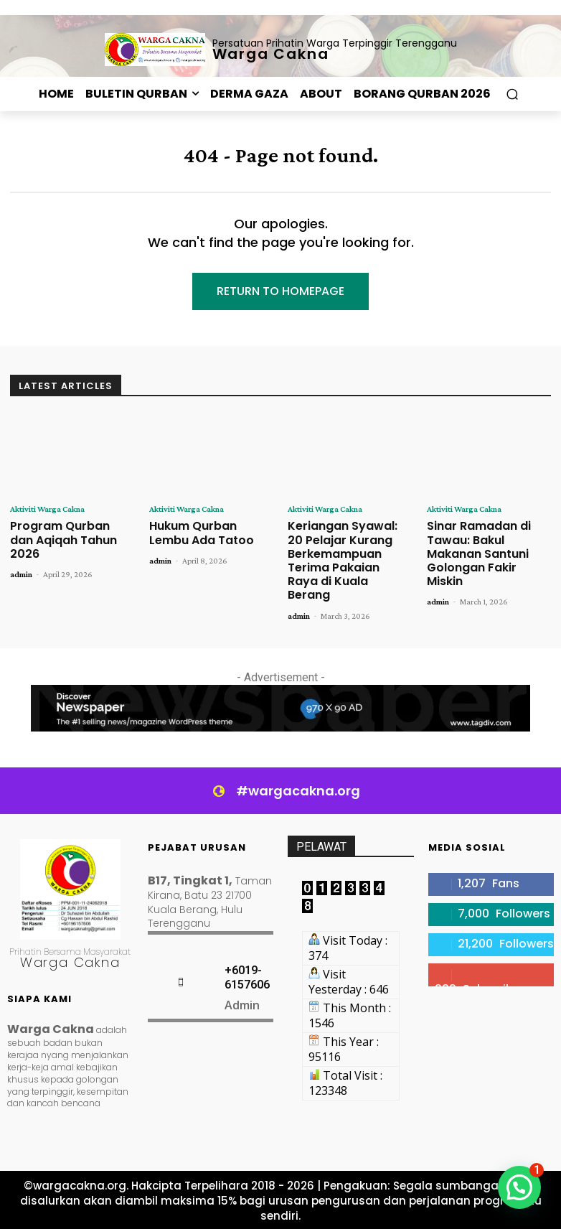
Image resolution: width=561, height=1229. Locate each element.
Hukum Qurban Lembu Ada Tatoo (201, 533)
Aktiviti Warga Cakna (47, 509)
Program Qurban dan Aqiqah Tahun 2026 (63, 539)
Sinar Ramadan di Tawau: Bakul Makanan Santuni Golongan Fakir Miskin (479, 553)
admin (21, 574)
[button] (511, 94)
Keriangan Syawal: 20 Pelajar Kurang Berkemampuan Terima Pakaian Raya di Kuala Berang (342, 560)
